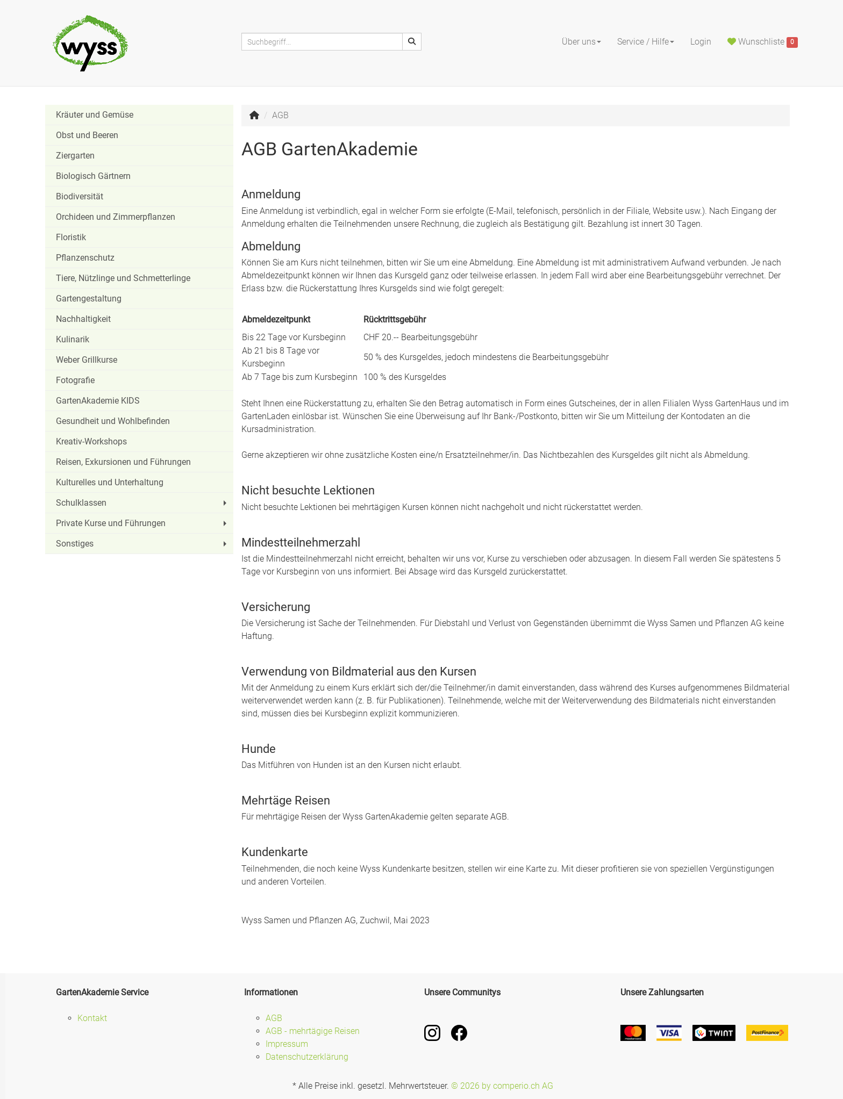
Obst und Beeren (87, 135)
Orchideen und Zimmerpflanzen (115, 217)
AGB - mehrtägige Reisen (313, 1031)
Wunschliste (762, 42)
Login (700, 42)
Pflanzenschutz (85, 258)
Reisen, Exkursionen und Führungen (123, 462)
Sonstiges (142, 543)
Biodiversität (79, 196)
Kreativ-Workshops (91, 441)
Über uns (581, 42)
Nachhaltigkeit (83, 319)
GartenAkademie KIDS (98, 401)
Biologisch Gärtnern (93, 176)
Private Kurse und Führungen (142, 523)
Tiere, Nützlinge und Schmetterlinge (123, 278)
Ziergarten (75, 155)
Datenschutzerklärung (307, 1057)
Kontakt (92, 1018)
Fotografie (75, 380)
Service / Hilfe (645, 42)
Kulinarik (72, 339)
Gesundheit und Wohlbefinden (113, 421)
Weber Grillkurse (86, 360)
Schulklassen (142, 503)
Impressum (287, 1044)
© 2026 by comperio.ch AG (502, 1086)
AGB (274, 1018)
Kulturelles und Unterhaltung (109, 482)
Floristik (71, 237)
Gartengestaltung (89, 298)
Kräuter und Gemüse (94, 115)
